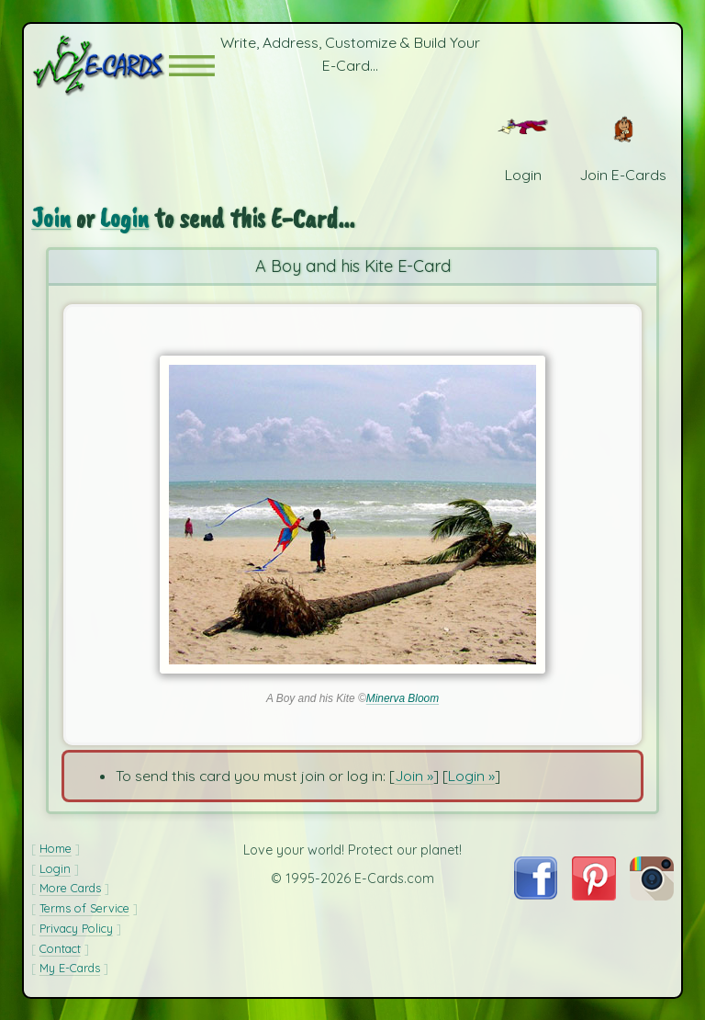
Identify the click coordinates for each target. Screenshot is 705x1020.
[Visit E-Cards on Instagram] (652, 895)
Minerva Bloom (402, 698)
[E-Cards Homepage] (100, 65)
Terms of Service (84, 908)
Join (51, 218)
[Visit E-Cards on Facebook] (535, 894)
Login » (471, 775)
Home (55, 848)
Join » (414, 775)
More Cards (70, 887)
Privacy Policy (76, 928)
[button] (192, 65)
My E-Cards (69, 967)
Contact (60, 948)
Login (124, 218)
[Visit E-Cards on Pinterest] (594, 895)
